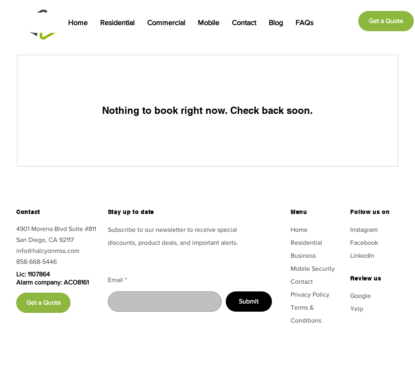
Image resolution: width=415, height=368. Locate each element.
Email (115, 280)
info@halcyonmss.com (47, 250)
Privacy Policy (310, 294)
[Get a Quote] (386, 21)
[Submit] (249, 301)
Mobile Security (313, 268)
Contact (302, 281)
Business (303, 255)
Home (299, 229)
